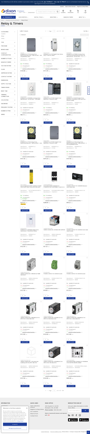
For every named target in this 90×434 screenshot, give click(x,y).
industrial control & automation (12, 20)
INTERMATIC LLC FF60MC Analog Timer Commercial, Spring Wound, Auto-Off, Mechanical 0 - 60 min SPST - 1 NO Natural (77, 55)
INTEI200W (69, 96)
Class (3, 69)
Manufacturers (68, 17)
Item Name (4, 46)
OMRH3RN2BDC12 (71, 316)
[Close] (27, 408)
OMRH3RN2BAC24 (25, 316)
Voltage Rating (6, 66)
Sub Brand (4, 103)
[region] (15, 419)
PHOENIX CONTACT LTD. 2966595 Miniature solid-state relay (77, 186)
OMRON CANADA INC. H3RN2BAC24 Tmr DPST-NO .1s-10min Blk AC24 (30, 318)
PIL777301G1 (23, 184)
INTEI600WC (24, 228)
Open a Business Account (35, 406)
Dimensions (4, 80)
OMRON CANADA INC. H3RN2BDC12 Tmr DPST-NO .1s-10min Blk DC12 (76, 318)
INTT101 (22, 53)
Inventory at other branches (28, 68)
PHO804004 (47, 272)
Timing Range (5, 87)
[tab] (8, 32)
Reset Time (4, 91)
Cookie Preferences (45, 431)
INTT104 (22, 140)
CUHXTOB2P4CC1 (48, 184)
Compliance (4, 406)
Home (2, 20)
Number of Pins (6, 111)
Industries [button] (53, 17)
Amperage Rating (6, 73)
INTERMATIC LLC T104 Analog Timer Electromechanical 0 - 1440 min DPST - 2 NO (31, 142)
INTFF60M (69, 53)
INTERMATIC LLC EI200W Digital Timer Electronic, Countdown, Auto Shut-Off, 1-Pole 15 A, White (76, 99)
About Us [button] (81, 17)
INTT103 (68, 140)
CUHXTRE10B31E (70, 360)
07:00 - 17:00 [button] (22, 12)
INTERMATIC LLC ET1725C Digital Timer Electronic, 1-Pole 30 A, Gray (52, 98)
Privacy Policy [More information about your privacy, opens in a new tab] (20, 421)
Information (5, 403)
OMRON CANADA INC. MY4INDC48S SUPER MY (54, 229)
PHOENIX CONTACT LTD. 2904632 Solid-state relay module (77, 230)
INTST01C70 (46, 53)
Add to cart (25, 78)
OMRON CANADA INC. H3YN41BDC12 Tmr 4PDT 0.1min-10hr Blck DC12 (53, 362)
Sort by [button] (85, 31)
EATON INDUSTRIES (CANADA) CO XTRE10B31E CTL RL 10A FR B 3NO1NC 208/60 (77, 362)
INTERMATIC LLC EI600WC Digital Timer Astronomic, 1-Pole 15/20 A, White (30, 230)
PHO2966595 (70, 184)
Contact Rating (6, 76)
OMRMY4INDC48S (48, 228)
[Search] (48, 11)
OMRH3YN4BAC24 (48, 316)
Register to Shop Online (82, 6)
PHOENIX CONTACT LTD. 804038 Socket (76, 273)
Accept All (15, 424)
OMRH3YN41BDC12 (48, 360)
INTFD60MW (23, 96)
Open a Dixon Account (70, 6)
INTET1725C (46, 96)
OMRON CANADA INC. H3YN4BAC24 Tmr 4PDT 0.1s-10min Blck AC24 (53, 318)
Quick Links (34, 403)
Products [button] (8, 17)
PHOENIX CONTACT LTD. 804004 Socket (53, 273)
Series (3, 114)
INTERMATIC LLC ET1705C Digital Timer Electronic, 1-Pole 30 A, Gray (52, 142)
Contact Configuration (6, 54)
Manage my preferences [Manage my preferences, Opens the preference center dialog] (15, 428)
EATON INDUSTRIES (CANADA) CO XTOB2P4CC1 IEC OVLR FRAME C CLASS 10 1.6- (54, 186)
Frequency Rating (7, 107)
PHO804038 (70, 272)
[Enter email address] (75, 410)
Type (2, 42)
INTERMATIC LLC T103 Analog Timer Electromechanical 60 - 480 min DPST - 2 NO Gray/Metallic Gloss (77, 143)
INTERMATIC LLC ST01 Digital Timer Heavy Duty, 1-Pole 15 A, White (53, 55)
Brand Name (5, 49)
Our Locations (34, 411)
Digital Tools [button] (38, 17)
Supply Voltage (6, 84)
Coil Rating (5, 100)
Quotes (62, 6)
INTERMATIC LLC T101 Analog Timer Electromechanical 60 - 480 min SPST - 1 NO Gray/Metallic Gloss (31, 55)
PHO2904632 (70, 228)
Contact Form (34, 416)
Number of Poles (6, 58)
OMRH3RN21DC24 (25, 272)
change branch (31, 12)
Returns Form (34, 413)
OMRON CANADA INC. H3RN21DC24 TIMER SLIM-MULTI (30, 274)
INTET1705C (46, 140)
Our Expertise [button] (23, 17)
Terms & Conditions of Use (55, 431)
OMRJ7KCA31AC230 (25, 360)
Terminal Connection (5, 95)
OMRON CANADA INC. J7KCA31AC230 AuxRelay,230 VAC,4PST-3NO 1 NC (29, 362)
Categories (4, 31)
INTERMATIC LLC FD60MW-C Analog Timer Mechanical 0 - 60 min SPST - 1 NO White (30, 98)
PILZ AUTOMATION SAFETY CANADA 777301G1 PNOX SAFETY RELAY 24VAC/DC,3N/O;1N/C (31, 186)
